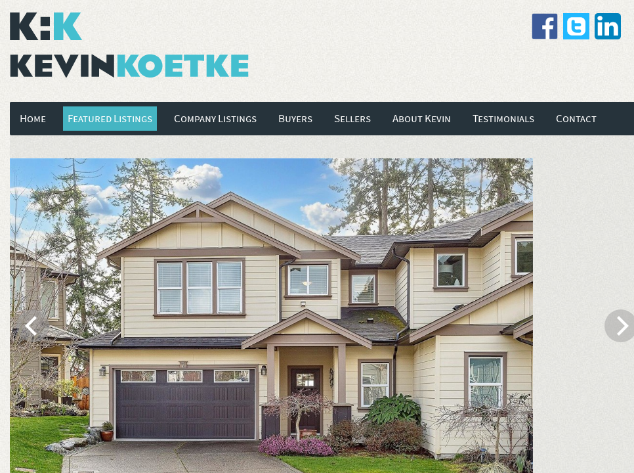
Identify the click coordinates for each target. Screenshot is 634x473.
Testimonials (503, 118)
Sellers (352, 118)
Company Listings (215, 118)
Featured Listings (110, 118)
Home (33, 118)
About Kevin (421, 118)
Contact (576, 118)
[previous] (32, 325)
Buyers (295, 118)
